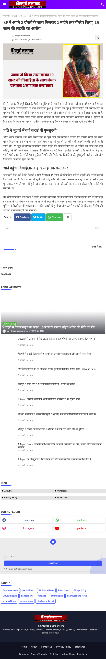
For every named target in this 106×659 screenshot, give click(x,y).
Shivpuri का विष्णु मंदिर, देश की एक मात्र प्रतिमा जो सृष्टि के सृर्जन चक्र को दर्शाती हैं (54, 459)
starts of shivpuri (45, 601)
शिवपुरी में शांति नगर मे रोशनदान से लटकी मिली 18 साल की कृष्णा (46, 384)
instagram (29, 528)
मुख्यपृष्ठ (6, 16)
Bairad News (28, 590)
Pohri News (63, 590)
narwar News (26, 601)
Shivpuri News (10, 595)
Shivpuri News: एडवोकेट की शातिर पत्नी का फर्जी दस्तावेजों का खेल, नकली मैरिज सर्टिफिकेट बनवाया (60, 446)
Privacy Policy (10, 497)
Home (24, 646)
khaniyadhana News (77, 595)
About (34, 646)
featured (42, 595)
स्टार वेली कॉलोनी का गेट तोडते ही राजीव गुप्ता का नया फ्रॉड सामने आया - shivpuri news (57, 369)
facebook (29, 520)
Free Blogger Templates (75, 654)
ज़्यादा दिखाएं (97, 247)
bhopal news (27, 595)
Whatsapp (56, 217)
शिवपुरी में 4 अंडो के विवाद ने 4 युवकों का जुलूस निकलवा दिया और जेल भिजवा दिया (54, 353)
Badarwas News (10, 590)
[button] (102, 4)
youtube (81, 528)
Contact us (46, 646)
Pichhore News (19, 16)
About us (8, 491)
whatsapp (81, 520)
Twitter (40, 217)
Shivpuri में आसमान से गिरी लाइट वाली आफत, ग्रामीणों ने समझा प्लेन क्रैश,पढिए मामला (56, 338)
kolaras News (9, 601)
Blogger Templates (39, 654)
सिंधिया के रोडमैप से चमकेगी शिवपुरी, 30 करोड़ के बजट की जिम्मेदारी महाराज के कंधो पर (57, 414)
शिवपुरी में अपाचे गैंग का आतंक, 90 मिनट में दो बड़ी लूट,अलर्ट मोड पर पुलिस (51, 429)
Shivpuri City (80, 590)
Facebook (24, 217)
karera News (57, 595)
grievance (80, 646)
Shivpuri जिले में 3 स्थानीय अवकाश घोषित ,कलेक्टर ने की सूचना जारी (49, 399)
